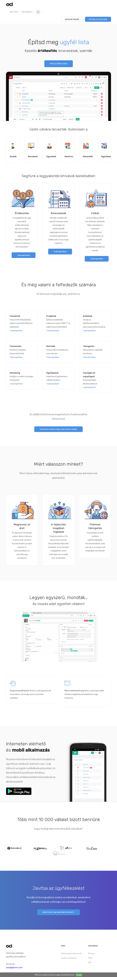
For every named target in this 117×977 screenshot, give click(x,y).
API (89, 962)
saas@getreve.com (14, 967)
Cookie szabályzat (68, 958)
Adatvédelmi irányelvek (71, 953)
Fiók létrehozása (58, 64)
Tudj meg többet (16, 331)
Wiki (90, 958)
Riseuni (91, 953)
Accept (79, 975)
